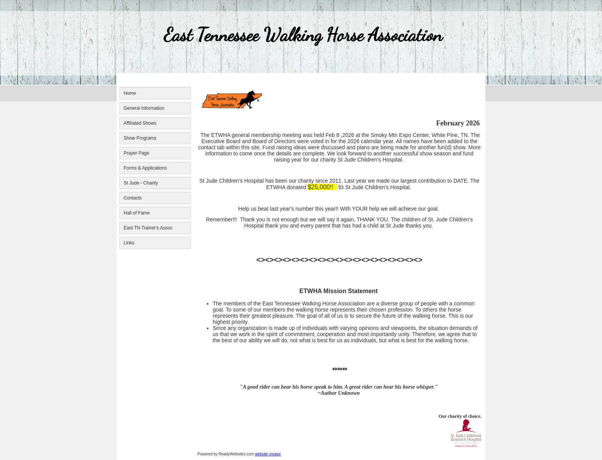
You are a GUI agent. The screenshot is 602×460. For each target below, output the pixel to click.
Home (130, 93)
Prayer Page (136, 153)
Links (129, 243)
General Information (144, 108)
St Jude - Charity (141, 183)
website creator (268, 454)
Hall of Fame (137, 213)
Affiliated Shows (140, 123)
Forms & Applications (145, 168)
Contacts (133, 198)
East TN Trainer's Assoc (148, 228)
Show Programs (140, 138)
